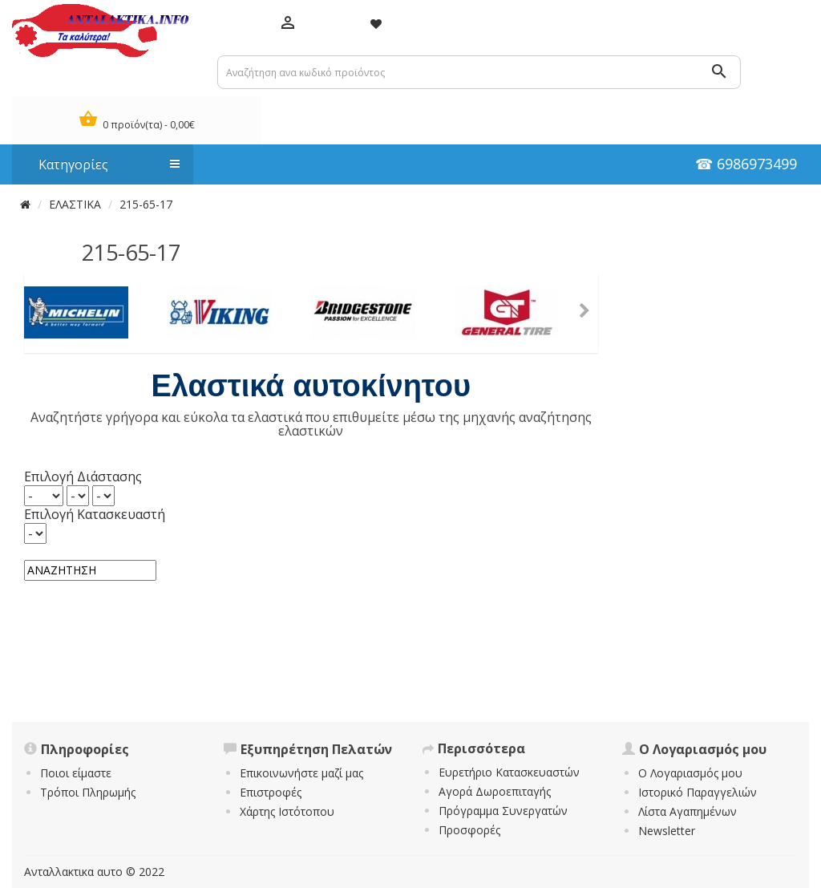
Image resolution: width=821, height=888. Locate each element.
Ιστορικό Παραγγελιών (697, 792)
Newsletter (666, 830)
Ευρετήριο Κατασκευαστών (509, 772)
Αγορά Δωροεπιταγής (495, 791)
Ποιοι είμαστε (75, 773)
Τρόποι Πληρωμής (87, 792)
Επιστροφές (270, 792)
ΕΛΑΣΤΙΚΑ (75, 204)
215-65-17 (145, 204)
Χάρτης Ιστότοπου (287, 811)
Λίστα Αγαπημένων (687, 811)
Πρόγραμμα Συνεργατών (503, 810)
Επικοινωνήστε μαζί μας (301, 773)
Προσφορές (469, 829)
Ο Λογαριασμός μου (690, 773)
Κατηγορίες (101, 164)
